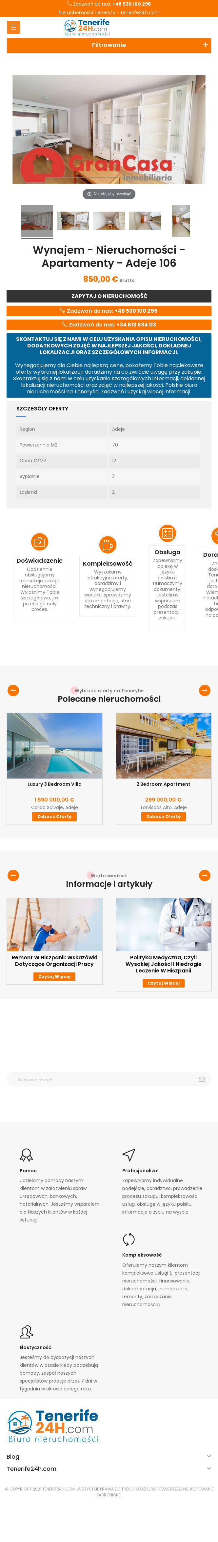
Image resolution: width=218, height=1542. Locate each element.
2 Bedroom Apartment (163, 784)
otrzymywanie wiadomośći (96, 1090)
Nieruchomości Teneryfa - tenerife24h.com (109, 13)
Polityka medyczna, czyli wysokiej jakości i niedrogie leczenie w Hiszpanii (164, 964)
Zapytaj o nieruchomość (109, 296)
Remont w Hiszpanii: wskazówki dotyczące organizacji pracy (54, 961)
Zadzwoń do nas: (109, 4)
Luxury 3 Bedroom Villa (55, 784)
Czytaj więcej (54, 976)
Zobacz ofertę (54, 816)
